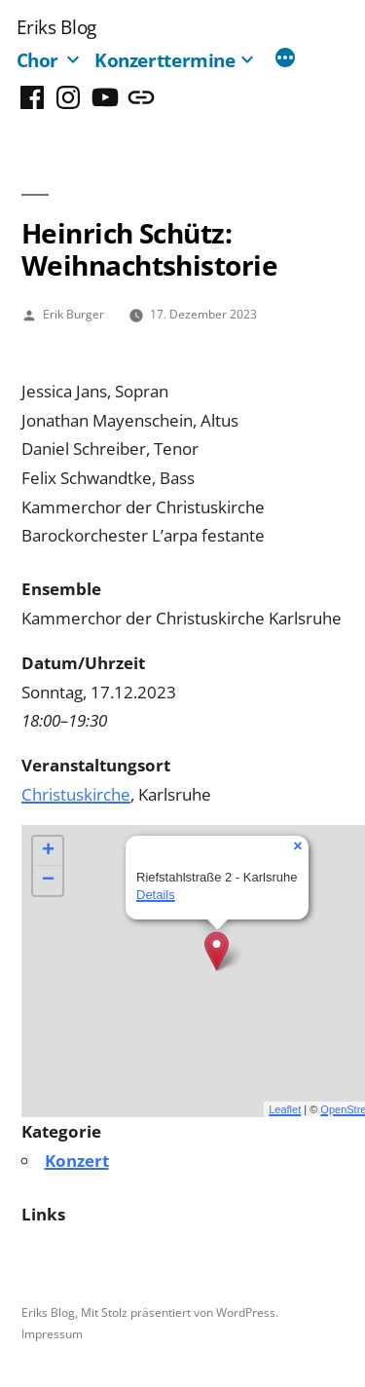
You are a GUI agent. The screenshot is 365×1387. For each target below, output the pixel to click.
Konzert (77, 1160)
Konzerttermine (165, 60)
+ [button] (48, 851)
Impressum (52, 1333)
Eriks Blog (56, 27)
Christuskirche (75, 794)
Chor (38, 60)
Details (155, 894)
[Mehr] (285, 59)
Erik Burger (73, 313)
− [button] (48, 880)
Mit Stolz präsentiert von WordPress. (179, 1312)
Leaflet (285, 1109)
